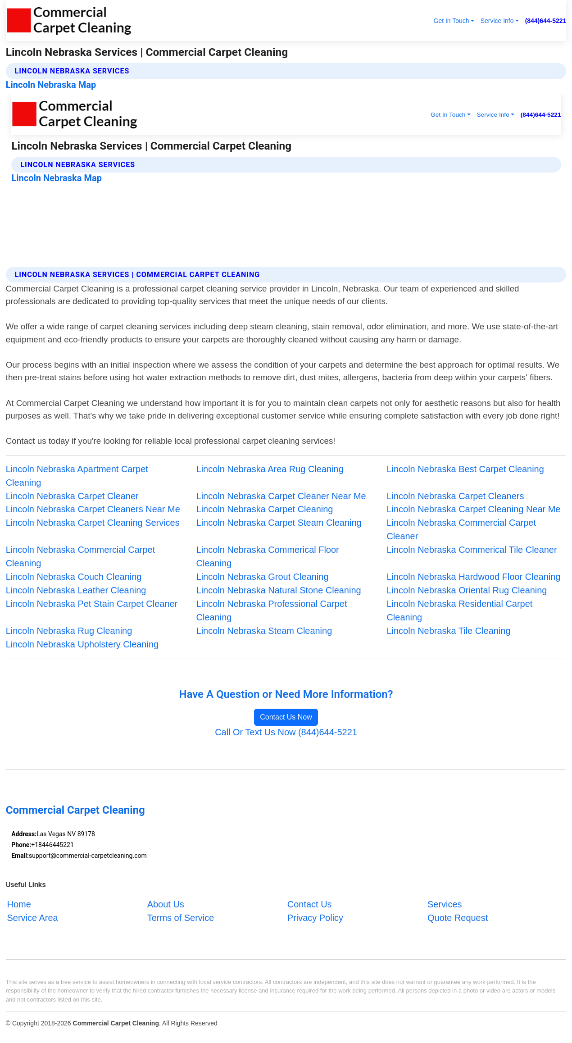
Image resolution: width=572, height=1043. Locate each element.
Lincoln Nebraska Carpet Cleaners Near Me (93, 509)
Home (19, 904)
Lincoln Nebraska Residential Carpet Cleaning (459, 610)
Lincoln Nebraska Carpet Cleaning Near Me (473, 509)
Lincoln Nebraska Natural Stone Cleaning (278, 590)
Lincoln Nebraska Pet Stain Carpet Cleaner (92, 604)
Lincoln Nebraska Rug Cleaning (69, 631)
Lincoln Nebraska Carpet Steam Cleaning (279, 523)
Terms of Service (180, 918)
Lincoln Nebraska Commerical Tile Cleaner (471, 550)
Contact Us (309, 904)
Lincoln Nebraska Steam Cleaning (264, 631)
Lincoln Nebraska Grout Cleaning (262, 577)
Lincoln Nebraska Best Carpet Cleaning (465, 469)
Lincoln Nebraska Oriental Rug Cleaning (466, 590)
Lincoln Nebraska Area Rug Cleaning (270, 469)
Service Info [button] (497, 20)
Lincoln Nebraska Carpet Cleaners (455, 496)
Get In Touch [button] (451, 20)
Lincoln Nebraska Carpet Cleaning (264, 509)
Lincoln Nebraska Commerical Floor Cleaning (267, 556)
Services (444, 904)
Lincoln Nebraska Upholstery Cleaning (82, 644)
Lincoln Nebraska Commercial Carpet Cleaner (461, 529)
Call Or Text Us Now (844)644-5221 (286, 732)
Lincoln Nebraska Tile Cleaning (448, 631)
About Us (165, 904)
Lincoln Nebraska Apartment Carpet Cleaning (77, 475)
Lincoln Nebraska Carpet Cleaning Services (93, 523)
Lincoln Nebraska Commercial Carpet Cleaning (80, 556)
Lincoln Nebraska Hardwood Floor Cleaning (473, 577)
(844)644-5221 (546, 20)
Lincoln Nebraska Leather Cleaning (76, 590)
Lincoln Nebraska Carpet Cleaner (72, 496)
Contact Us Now (286, 717)
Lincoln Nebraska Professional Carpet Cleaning (271, 610)
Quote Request (457, 918)
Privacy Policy (315, 918)
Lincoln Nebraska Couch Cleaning (74, 577)
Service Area (32, 918)
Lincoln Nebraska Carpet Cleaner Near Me (281, 496)
